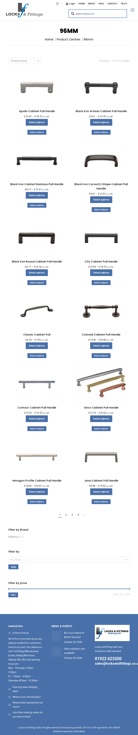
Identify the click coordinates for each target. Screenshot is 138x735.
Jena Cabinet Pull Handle (101, 481)
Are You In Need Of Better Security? (74, 635)
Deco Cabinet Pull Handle (101, 408)
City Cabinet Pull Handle (101, 261)
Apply (13, 567)
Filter (13, 595)
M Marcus (13, 537)
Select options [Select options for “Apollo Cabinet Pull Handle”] (37, 122)
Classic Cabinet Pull (36, 335)
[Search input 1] (100, 14)
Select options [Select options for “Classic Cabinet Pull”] (37, 345)
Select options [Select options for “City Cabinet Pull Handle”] (101, 272)
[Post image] (57, 636)
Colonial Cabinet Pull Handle (101, 335)
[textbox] (69, 560)
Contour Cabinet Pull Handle (36, 408)
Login (70, 3)
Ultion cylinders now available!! (74, 650)
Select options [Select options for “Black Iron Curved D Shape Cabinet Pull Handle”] (101, 199)
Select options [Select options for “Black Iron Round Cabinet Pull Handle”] (37, 272)
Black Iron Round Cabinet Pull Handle (37, 261)
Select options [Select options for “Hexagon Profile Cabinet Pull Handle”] (37, 491)
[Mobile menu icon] (132, 10)
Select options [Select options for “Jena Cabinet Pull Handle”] (101, 491)
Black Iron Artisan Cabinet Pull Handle (101, 111)
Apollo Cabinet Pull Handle (37, 111)
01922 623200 (108, 658)
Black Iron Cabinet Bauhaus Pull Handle (36, 184)
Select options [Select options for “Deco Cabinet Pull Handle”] (101, 418)
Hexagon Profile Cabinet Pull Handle (36, 481)
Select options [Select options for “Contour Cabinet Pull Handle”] (37, 418)
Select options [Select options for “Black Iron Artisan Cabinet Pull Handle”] (101, 122)
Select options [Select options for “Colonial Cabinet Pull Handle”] (101, 345)
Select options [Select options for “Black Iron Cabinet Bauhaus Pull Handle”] (37, 195)
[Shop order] (25, 61)
